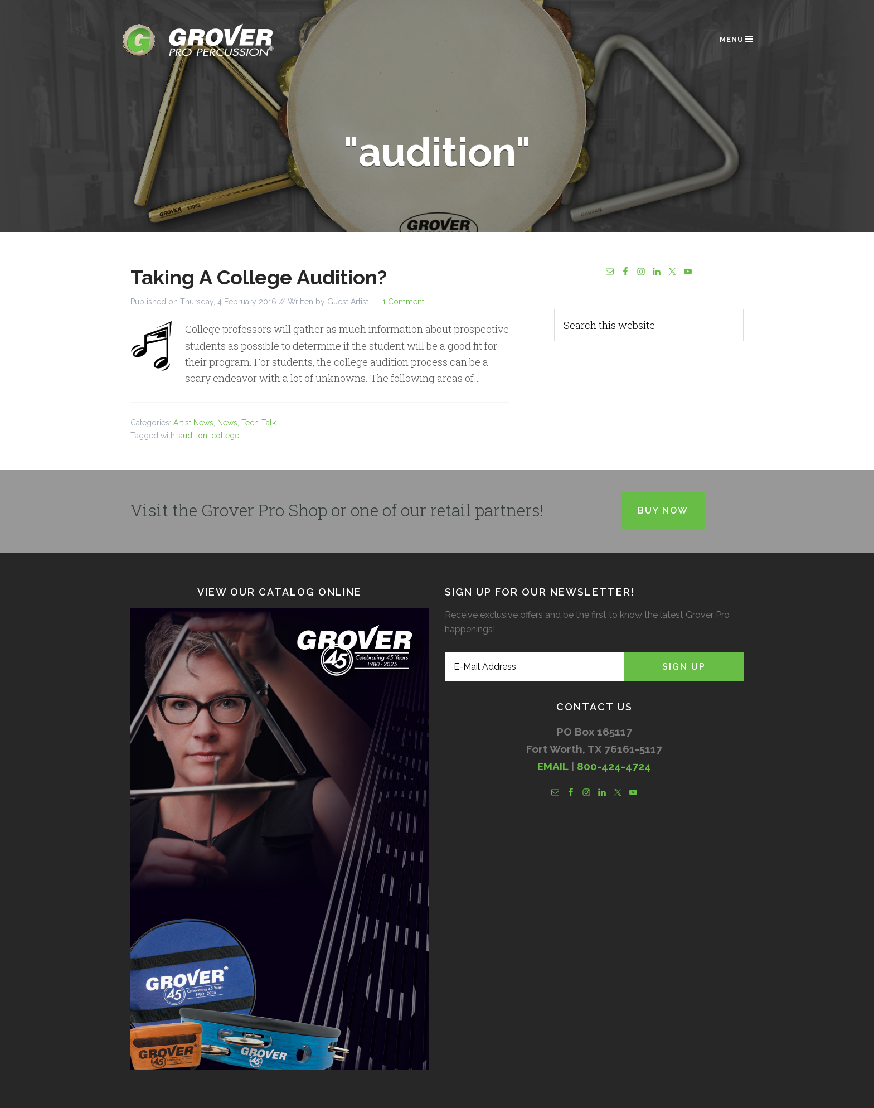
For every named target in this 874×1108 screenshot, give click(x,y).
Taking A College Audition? (258, 277)
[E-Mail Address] (534, 666)
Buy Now (663, 510)
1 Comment (403, 301)
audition (193, 435)
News (227, 422)
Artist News (193, 422)
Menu (737, 39)
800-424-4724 (614, 766)
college (225, 435)
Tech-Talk (258, 422)
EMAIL (552, 766)
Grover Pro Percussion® (216, 39)
